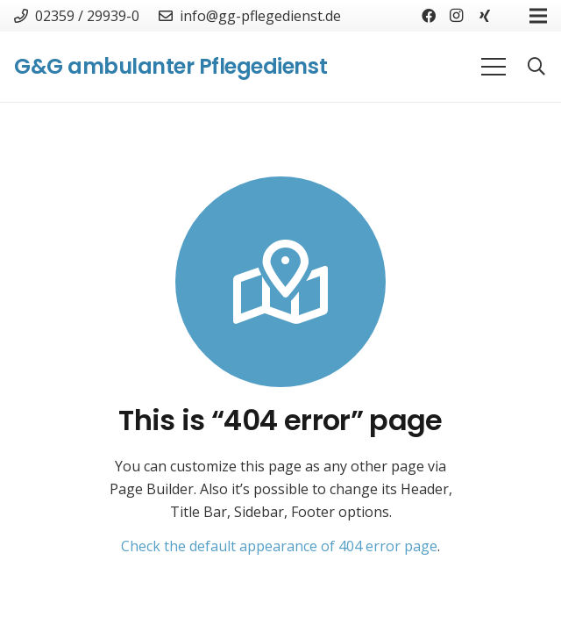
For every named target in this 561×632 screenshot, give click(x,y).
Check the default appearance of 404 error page (279, 546)
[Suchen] (536, 67)
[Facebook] (429, 16)
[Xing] (485, 16)
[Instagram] (457, 16)
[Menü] (493, 67)
